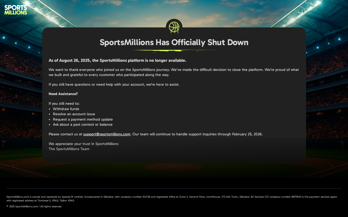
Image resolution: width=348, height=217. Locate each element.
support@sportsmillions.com (106, 134)
